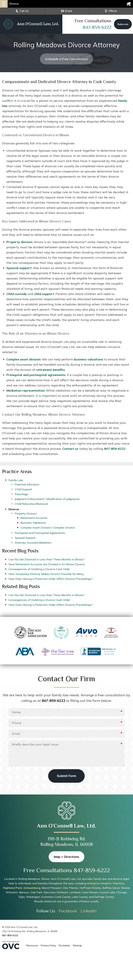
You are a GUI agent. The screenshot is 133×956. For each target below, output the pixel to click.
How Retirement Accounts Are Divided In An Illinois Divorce (46, 564)
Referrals (122, 24)
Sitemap (77, 945)
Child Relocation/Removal (31, 504)
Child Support (23, 489)
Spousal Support (25, 537)
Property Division (26, 513)
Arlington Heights (99, 883)
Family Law (15, 480)
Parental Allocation (27, 484)
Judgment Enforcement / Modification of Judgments (47, 499)
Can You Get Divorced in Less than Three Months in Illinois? (46, 559)
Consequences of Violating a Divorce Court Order (39, 569)
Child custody (16, 294)
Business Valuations (33, 522)
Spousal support (19, 268)
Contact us (70, 449)
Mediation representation (25, 390)
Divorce (13, 509)
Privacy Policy (48, 945)
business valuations (88, 359)
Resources (32, 945)
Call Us (22, 11)
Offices (111, 11)
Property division (19, 242)
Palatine (118, 883)
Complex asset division (23, 359)
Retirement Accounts (33, 518)
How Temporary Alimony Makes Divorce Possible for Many (46, 574)
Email (66, 11)
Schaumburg (31, 888)
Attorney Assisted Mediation (33, 542)
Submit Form (66, 776)
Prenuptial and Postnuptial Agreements (40, 533)
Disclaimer (64, 945)
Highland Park (12, 888)
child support (44, 294)
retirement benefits (50, 370)
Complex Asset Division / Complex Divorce (47, 527)
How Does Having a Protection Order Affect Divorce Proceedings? (50, 578)
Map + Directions (66, 857)
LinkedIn (89, 910)
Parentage (21, 494)
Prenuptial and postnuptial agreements (35, 375)
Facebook (68, 910)
